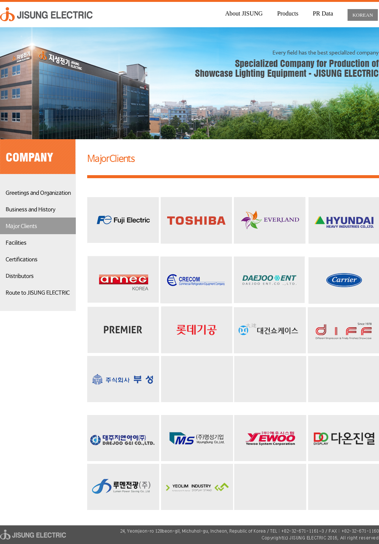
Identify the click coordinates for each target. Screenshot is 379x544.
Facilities (16, 243)
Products (287, 13)
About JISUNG (244, 13)
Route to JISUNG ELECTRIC (38, 293)
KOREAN (362, 15)
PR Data (323, 13)
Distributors (20, 276)
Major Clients (21, 226)
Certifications (22, 259)
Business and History (30, 210)
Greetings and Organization (38, 193)
